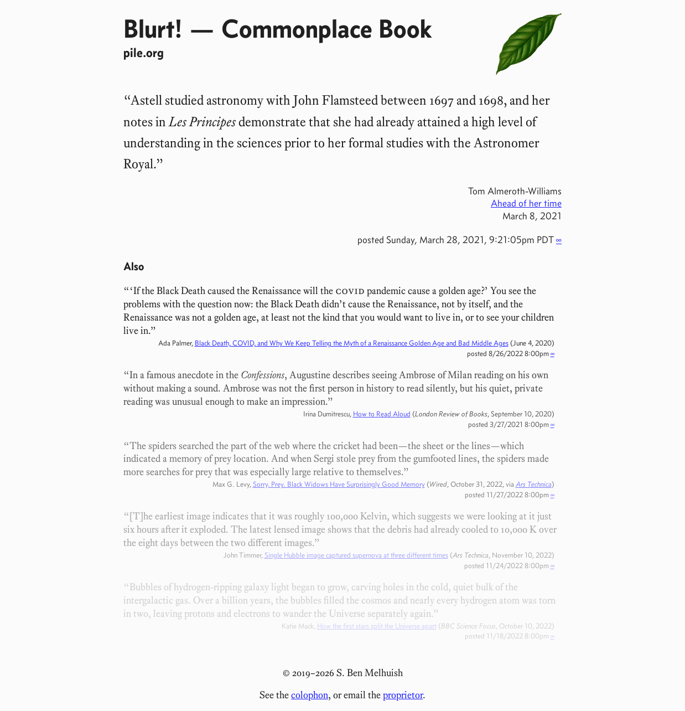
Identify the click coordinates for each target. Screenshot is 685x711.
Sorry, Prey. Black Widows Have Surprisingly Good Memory (339, 484)
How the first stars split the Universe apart (377, 625)
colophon (309, 695)
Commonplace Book (326, 28)
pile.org (143, 52)
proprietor (403, 695)
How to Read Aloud (382, 413)
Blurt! (153, 28)
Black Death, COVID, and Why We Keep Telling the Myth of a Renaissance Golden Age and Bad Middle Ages (351, 342)
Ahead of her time (526, 203)
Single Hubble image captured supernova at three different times (356, 554)
